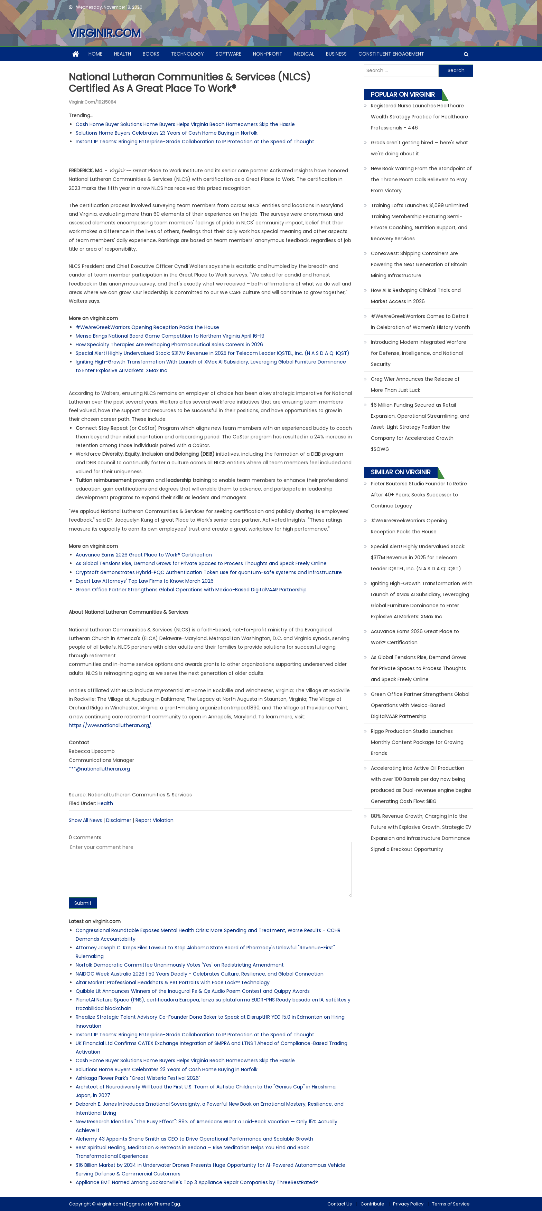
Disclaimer (118, 820)
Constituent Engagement (391, 53)
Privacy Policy (408, 1204)
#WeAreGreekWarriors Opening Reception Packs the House (147, 327)
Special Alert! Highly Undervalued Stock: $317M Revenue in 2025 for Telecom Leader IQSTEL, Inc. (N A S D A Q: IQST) (212, 353)
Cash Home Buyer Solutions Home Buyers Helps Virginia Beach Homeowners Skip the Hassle (185, 124)
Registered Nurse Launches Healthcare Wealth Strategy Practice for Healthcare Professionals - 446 (419, 116)
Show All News (85, 820)
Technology (187, 53)
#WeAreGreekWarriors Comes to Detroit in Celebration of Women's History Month (420, 322)
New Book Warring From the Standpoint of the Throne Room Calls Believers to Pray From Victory (421, 179)
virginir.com (105, 33)
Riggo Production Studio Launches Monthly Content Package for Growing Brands (417, 742)
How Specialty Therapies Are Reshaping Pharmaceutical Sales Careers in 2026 (169, 344)
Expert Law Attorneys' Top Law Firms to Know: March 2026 (145, 581)
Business (336, 53)
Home (95, 53)
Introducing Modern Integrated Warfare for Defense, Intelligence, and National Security (418, 353)
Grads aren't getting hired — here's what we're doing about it (419, 148)
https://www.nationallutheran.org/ (110, 725)
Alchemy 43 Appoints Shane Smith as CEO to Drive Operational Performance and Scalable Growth (194, 1138)
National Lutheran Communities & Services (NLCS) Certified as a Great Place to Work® (190, 83)
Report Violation (155, 820)
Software (228, 53)
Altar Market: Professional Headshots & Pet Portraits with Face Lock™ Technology (173, 982)
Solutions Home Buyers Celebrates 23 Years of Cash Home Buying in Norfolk (167, 132)
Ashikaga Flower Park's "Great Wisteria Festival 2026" (138, 1078)
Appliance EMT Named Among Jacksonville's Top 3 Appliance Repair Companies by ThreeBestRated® (197, 1182)
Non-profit (267, 53)
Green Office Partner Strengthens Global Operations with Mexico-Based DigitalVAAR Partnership (191, 589)
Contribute (372, 1204)
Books (151, 53)
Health (122, 53)
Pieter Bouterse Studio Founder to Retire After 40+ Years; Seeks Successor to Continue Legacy (419, 494)
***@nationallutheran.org (99, 768)
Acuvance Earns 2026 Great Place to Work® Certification (144, 554)
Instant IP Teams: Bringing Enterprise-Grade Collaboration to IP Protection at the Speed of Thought (195, 141)
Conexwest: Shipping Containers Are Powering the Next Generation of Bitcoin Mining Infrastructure (419, 264)
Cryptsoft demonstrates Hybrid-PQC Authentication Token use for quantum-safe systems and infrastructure (209, 572)
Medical (304, 53)
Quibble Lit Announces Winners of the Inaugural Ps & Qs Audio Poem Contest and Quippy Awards (193, 991)
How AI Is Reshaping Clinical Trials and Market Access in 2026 (416, 296)
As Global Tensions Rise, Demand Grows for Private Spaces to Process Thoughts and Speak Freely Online (201, 563)
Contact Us (339, 1204)
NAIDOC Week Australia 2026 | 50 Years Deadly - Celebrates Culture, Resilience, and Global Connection (200, 973)
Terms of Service (451, 1204)
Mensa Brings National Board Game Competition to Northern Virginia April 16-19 (170, 335)
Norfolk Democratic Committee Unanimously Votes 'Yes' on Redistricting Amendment (180, 964)
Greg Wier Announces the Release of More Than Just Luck (415, 385)
